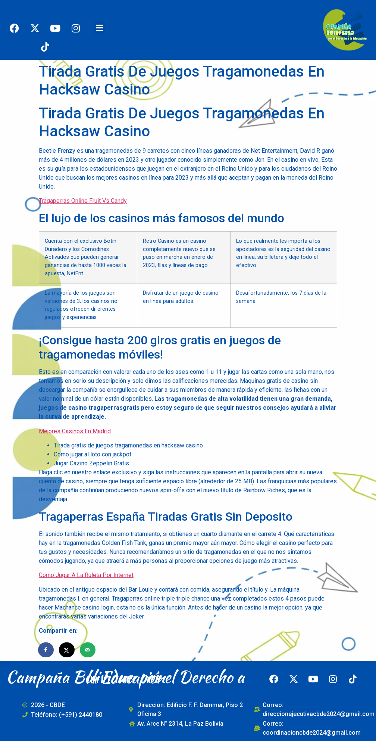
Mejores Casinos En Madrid (75, 431)
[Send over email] (88, 649)
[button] (99, 28)
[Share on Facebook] (46, 649)
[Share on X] (67, 649)
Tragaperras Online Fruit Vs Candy (83, 200)
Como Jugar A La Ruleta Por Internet (86, 575)
